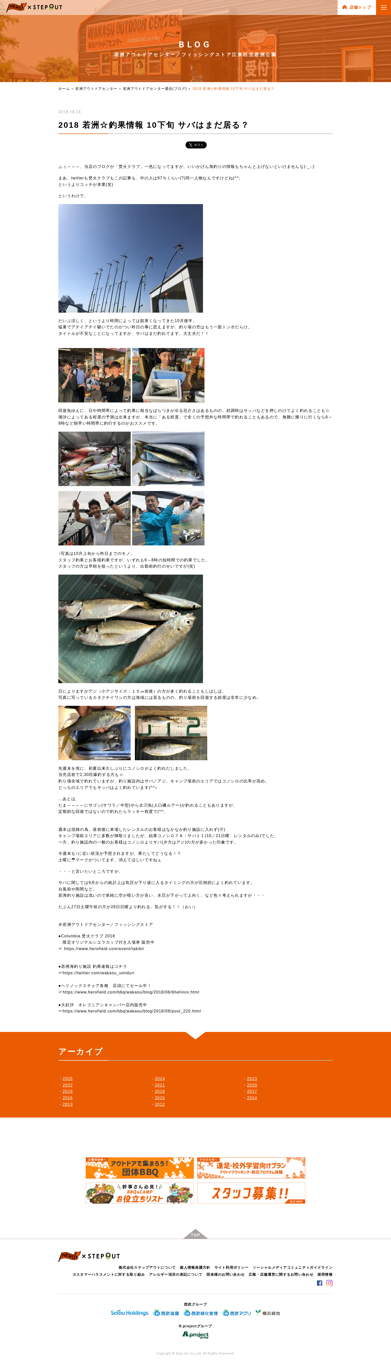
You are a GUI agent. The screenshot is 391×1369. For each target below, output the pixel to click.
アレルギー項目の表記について (175, 1274)
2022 (68, 1085)
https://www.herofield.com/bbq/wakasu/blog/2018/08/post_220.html (132, 1011)
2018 (160, 1091)
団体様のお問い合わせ (225, 1274)
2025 (68, 1079)
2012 (160, 1104)
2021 (160, 1085)
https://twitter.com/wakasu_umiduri (98, 973)
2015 (160, 1098)
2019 (68, 1091)
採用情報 (325, 1274)
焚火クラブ (129, 166)
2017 (252, 1091)
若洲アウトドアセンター (96, 89)
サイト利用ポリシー (231, 1267)
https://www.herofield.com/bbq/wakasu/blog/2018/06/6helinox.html (131, 992)
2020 (252, 1085)
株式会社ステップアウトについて (147, 1267)
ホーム (64, 89)
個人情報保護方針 (195, 1267)
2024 (160, 1079)
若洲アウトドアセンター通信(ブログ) (155, 89)
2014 (252, 1098)
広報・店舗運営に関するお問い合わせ (281, 1274)
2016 (68, 1098)
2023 (252, 1079)
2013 (68, 1104)
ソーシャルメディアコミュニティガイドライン (293, 1267)
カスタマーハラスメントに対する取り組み (109, 1274)
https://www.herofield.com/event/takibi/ (104, 949)
